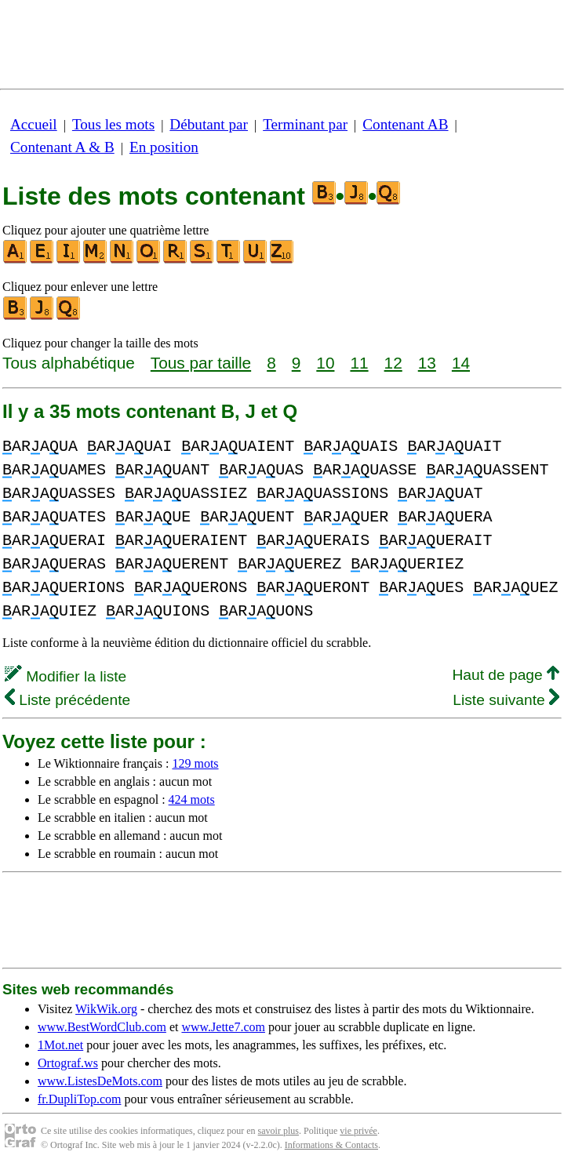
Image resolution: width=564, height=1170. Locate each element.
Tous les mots (113, 124)
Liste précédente (67, 700)
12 (393, 363)
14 (461, 363)
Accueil (33, 124)
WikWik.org (106, 1009)
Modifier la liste (65, 676)
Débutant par (208, 124)
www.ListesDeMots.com (100, 1081)
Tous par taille (201, 363)
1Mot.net (60, 1045)
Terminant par (305, 124)
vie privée (358, 1130)
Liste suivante (506, 700)
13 (427, 363)
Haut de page (505, 675)
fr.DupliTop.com (79, 1099)
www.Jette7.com (223, 1027)
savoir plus (278, 1130)
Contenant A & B (62, 147)
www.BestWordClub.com (102, 1027)
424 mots (192, 799)
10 (325, 363)
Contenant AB (405, 124)
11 (359, 363)
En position (163, 147)
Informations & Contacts (331, 1144)
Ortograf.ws (68, 1063)
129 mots (195, 763)
